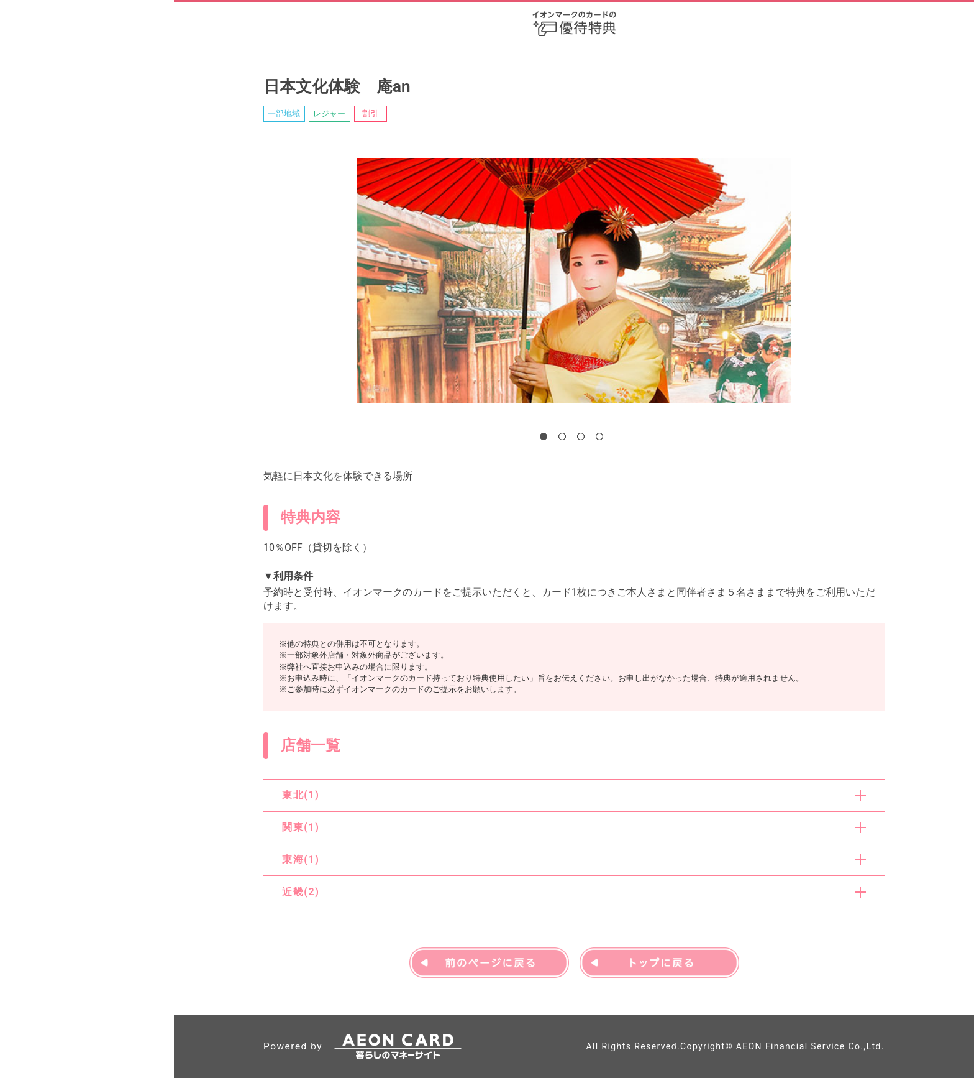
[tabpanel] (574, 281)
